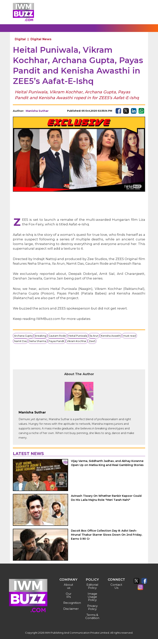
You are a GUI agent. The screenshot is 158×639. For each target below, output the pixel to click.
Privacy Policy (92, 607)
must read (129, 335)
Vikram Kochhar (76, 341)
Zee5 (92, 341)
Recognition (69, 603)
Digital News (40, 39)
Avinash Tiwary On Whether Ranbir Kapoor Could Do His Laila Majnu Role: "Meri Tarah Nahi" (106, 498)
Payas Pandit (56, 341)
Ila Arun (94, 335)
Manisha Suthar (37, 111)
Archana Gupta (23, 335)
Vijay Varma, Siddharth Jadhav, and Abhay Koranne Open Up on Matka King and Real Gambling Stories (107, 463)
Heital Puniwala (77, 335)
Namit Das (20, 341)
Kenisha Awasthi (111, 335)
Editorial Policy (92, 586)
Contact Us (116, 586)
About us (68, 586)
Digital (20, 39)
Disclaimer (69, 609)
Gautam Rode (57, 335)
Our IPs (68, 595)
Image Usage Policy (92, 597)
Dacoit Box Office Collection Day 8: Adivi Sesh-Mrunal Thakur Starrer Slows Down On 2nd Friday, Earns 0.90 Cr (106, 534)
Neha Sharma (37, 341)
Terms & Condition (92, 616)
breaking (40, 335)
